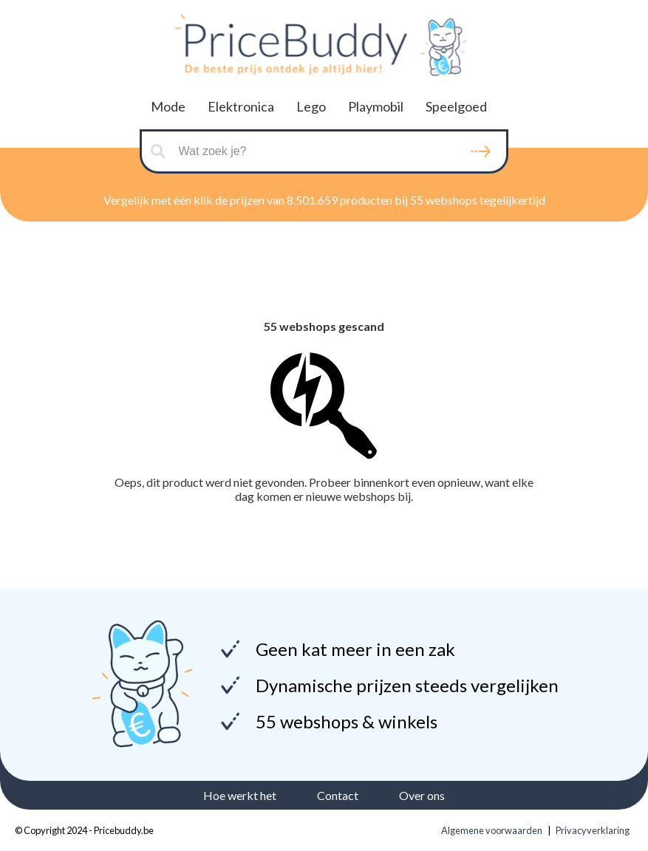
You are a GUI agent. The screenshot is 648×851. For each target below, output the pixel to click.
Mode (168, 106)
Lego (311, 106)
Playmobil (375, 106)
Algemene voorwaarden (491, 830)
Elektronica (241, 106)
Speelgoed (456, 106)
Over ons (422, 795)
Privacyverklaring (593, 830)
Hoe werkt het (239, 795)
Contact (337, 795)
